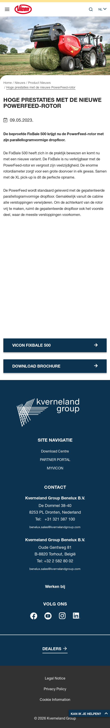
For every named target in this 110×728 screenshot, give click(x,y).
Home (7, 83)
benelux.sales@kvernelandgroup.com (55, 527)
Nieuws (20, 83)
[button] (89, 713)
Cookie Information (55, 699)
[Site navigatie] (7, 9)
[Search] (91, 9)
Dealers (51, 648)
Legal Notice (55, 678)
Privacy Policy (55, 689)
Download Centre (55, 451)
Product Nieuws (39, 83)
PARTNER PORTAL (55, 459)
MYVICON (55, 468)
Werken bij (55, 586)
